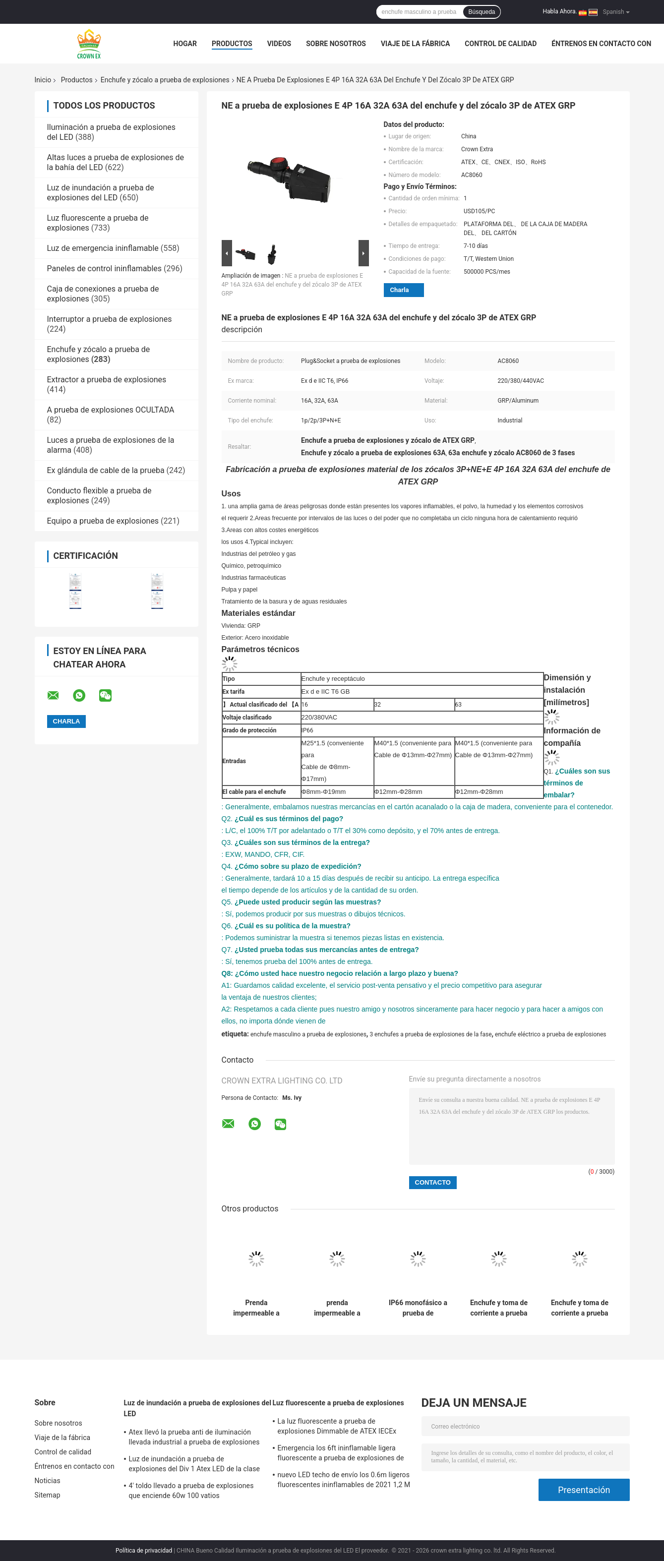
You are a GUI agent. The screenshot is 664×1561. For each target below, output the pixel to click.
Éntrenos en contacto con (601, 44)
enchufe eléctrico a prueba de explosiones (550, 1034)
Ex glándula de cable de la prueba (106, 470)
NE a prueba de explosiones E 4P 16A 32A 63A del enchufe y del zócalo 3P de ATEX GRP (292, 284)
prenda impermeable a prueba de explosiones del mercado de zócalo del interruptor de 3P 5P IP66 (337, 1308)
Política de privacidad (144, 1550)
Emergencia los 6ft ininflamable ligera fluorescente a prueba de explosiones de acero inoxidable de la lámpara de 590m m (344, 1454)
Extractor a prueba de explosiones (107, 379)
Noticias (47, 1481)
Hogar (185, 44)
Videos (279, 44)
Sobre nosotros (336, 44)
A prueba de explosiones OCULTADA (111, 410)
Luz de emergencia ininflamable (103, 248)
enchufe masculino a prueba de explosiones (308, 1034)
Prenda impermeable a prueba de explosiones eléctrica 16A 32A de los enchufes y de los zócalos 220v (256, 1308)
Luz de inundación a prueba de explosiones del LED (100, 192)
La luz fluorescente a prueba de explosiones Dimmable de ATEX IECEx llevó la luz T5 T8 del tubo (337, 1427)
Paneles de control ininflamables (104, 268)
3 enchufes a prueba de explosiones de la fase (430, 1034)
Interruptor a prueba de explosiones (109, 319)
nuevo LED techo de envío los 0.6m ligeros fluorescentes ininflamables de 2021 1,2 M (344, 1480)
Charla (399, 290)
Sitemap (47, 1495)
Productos (232, 44)
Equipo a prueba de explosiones (103, 521)
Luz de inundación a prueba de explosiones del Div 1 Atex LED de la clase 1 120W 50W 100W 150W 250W (194, 1465)
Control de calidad (501, 44)
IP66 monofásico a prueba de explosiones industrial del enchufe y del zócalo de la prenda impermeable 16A (418, 1308)
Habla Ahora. (560, 11)
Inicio (43, 80)
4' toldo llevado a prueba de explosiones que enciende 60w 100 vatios (191, 1491)
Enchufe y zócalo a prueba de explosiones (165, 80)
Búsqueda (481, 11)
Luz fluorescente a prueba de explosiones (338, 1403)
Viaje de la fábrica (415, 44)
